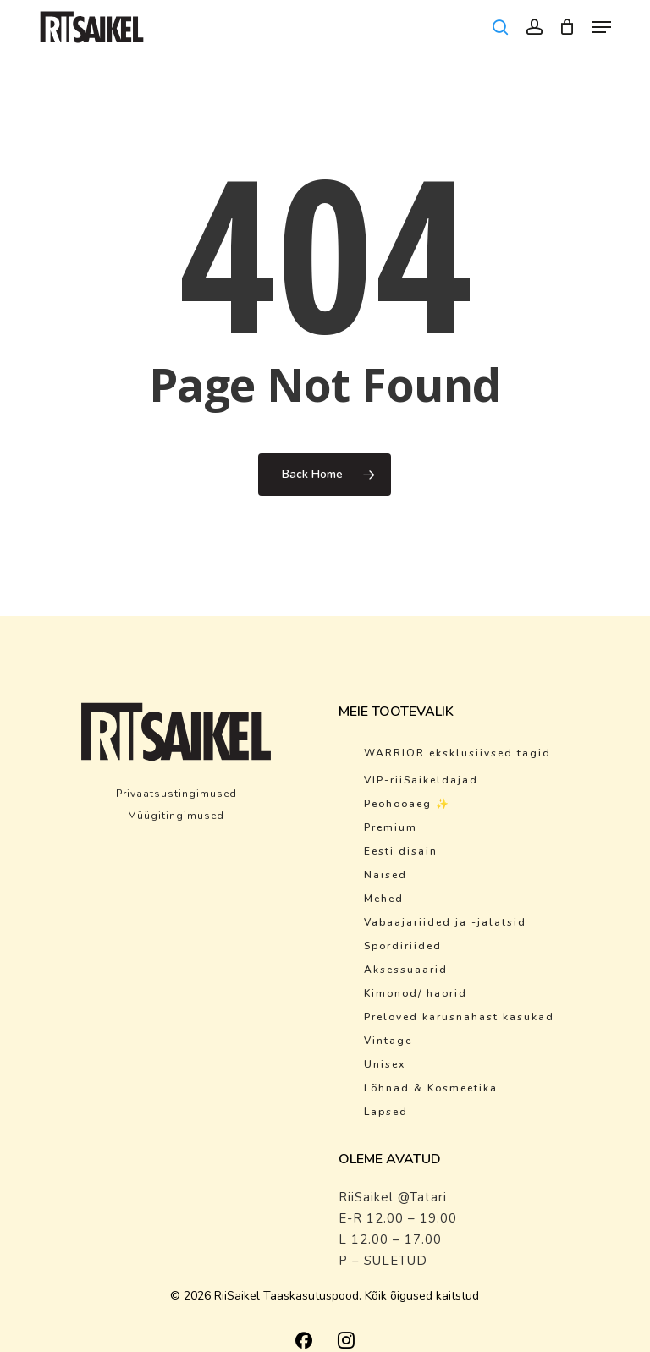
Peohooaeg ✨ (407, 804)
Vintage (388, 1040)
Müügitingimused (176, 815)
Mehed (384, 898)
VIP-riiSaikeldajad (421, 780)
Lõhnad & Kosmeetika (431, 1088)
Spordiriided (403, 946)
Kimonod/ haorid (415, 993)
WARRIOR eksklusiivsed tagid (457, 753)
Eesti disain (401, 851)
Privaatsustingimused (176, 793)
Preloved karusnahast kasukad (459, 1017)
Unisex (384, 1064)
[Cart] (567, 27)
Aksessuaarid (406, 969)
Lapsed (386, 1111)
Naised (385, 875)
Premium (390, 827)
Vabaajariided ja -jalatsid (445, 922)
